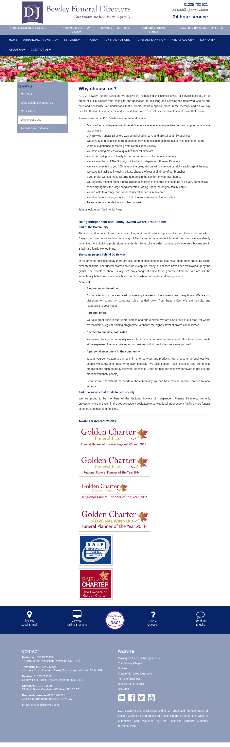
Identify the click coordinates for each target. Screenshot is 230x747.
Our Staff (26, 94)
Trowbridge (29, 666)
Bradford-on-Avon (34, 695)
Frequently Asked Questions (135, 673)
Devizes (27, 676)
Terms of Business (129, 678)
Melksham (29, 657)
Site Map (123, 689)
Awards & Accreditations (36, 128)
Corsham (28, 685)
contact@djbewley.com (189, 10)
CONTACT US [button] (41, 49)
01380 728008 (43, 676)
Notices (122, 668)
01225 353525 (47, 666)
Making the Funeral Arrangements (139, 658)
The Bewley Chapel (130, 663)
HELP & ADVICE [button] (182, 39)
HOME (13, 39)
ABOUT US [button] (17, 49)
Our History (28, 111)
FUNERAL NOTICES (117, 39)
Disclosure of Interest (131, 683)
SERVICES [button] (72, 39)
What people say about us (37, 102)
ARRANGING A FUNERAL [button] (40, 39)
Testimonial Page (111, 209)
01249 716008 (44, 685)
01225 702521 (46, 657)
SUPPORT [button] (207, 39)
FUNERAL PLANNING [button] (150, 39)
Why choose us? (31, 119)
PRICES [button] (92, 39)
